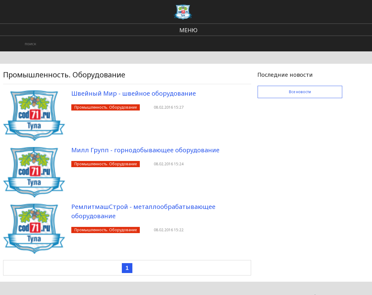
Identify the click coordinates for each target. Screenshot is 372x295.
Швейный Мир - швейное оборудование (133, 93)
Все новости (300, 92)
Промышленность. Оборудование (105, 107)
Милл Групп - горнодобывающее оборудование (145, 150)
